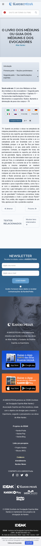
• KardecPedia (20, 431)
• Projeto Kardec (20, 448)
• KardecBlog (20, 437)
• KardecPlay (20, 434)
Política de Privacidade (15, 543)
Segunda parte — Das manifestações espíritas (17, 76)
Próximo (32, 209)
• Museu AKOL (20, 451)
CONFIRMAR (20, 281)
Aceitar (29, 543)
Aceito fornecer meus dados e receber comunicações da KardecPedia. (21, 290)
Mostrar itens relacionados (31, 222)
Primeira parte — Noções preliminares (17, 71)
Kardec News (20, 464)
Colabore (20, 457)
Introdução (7, 66)
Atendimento (20, 461)
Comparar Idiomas (15, 120)
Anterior (8, 209)
